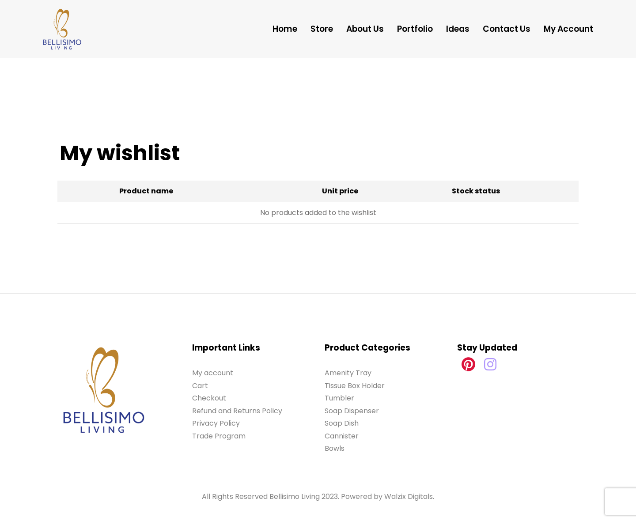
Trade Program (219, 436)
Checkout (209, 398)
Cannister (342, 436)
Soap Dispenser (352, 411)
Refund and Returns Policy (237, 411)
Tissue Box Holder (355, 386)
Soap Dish (342, 423)
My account (212, 373)
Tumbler (339, 398)
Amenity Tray (348, 373)
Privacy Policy (216, 423)
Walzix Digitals (408, 496)
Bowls (334, 448)
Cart (200, 386)
